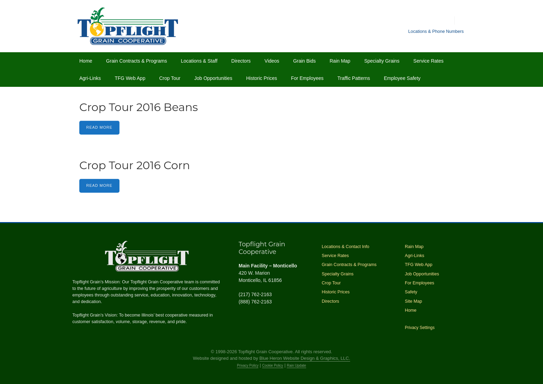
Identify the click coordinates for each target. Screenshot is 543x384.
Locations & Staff (199, 61)
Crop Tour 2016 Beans (138, 107)
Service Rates (428, 61)
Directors (241, 61)
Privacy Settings (420, 327)
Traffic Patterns (353, 78)
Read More (99, 127)
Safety (411, 292)
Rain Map (340, 61)
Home (85, 61)
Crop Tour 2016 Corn (134, 165)
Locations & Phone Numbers (436, 31)
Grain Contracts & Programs (136, 61)
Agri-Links (90, 78)
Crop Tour (169, 78)
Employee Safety (402, 78)
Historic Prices (261, 78)
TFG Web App (130, 78)
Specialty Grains (382, 61)
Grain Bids (304, 61)
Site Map (413, 301)
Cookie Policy (272, 365)
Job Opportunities (213, 78)
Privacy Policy (247, 365)
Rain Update (296, 365)
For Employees (307, 78)
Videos (272, 61)
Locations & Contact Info (345, 246)
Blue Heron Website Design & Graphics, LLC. (304, 358)
